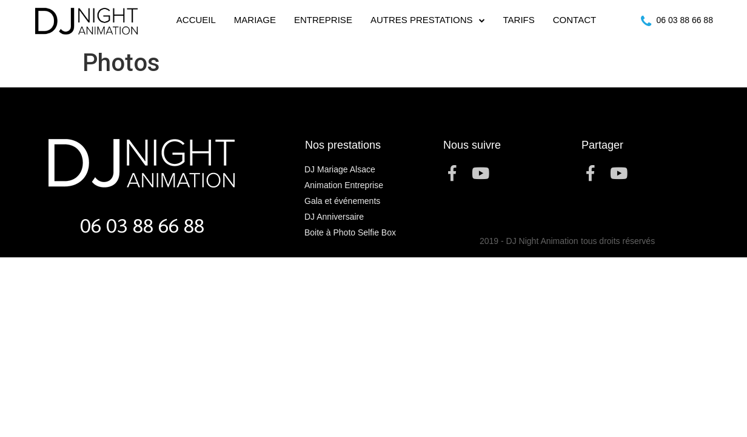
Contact (574, 20)
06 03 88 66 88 (685, 20)
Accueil (196, 20)
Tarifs (519, 20)
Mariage (255, 20)
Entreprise (323, 20)
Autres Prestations (427, 20)
